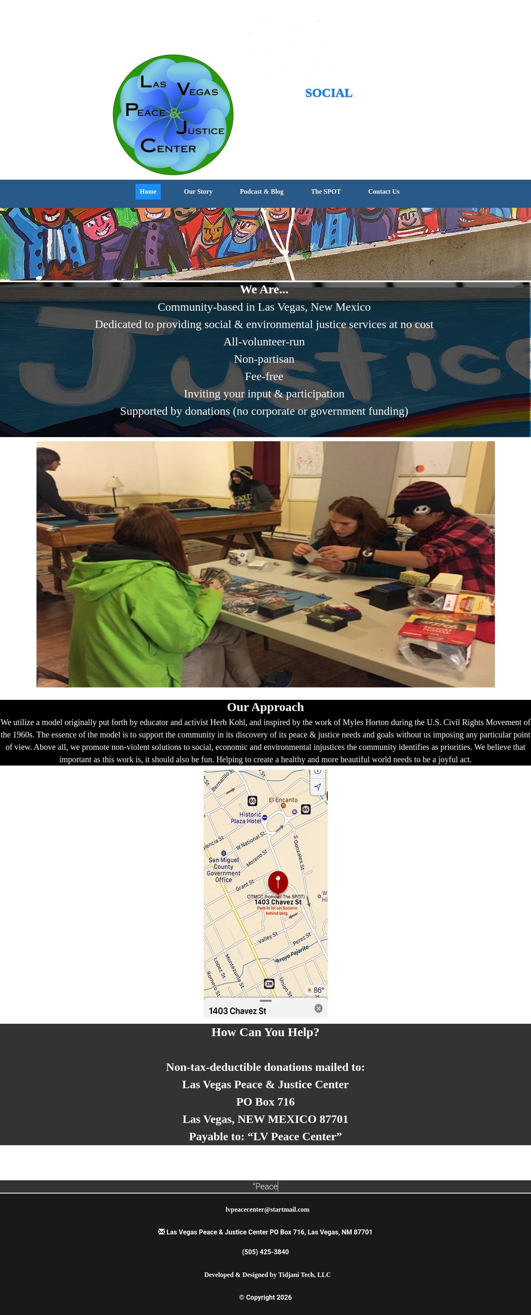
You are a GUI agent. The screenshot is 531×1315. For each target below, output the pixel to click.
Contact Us (384, 191)
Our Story (198, 191)
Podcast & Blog (262, 191)
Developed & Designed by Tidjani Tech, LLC (267, 1274)
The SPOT (326, 191)
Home (148, 191)
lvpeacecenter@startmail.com (268, 1209)
